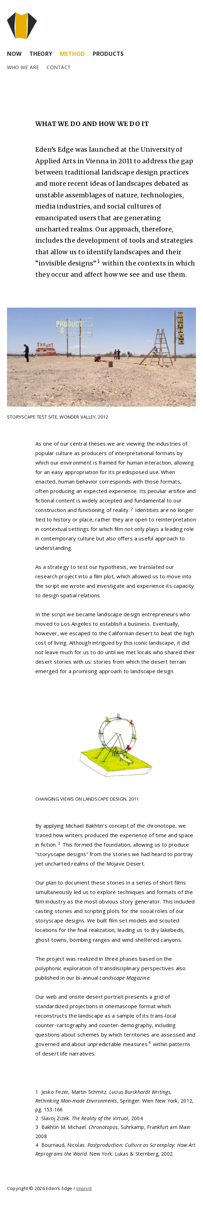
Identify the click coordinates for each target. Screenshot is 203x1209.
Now (14, 54)
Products (108, 54)
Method (72, 54)
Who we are (23, 67)
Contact (59, 67)
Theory (40, 54)
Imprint (84, 1188)
